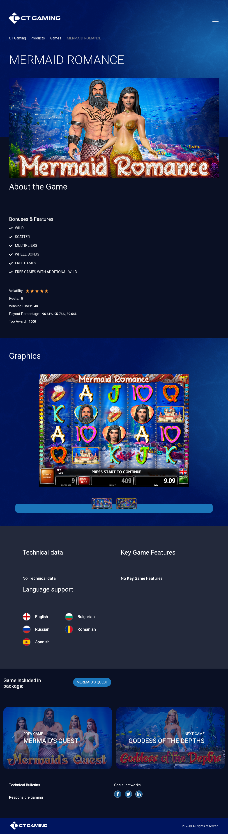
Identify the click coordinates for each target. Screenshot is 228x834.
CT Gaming (17, 38)
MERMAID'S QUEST (92, 682)
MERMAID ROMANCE (84, 38)
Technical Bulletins (24, 785)
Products (38, 38)
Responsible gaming (26, 797)
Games (56, 38)
